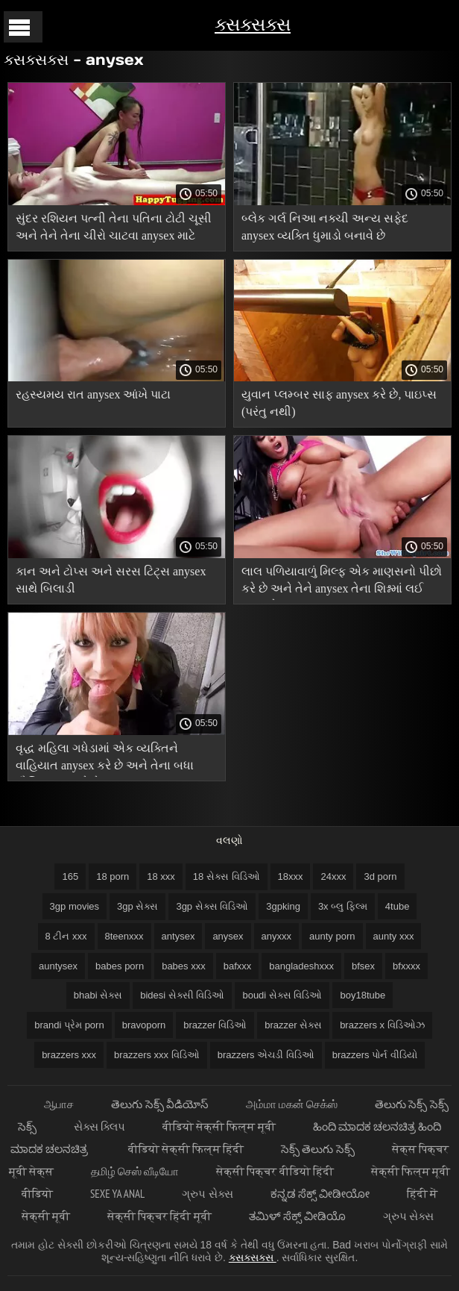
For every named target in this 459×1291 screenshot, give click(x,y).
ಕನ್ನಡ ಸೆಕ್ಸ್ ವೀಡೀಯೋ (320, 1194)
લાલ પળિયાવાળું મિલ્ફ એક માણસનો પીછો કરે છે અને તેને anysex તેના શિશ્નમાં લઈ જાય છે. (341, 582)
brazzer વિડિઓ (215, 1025)
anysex (227, 936)
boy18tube (362, 995)
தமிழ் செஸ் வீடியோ (135, 1171)
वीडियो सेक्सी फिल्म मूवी (219, 1126)
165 (70, 876)
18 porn (112, 876)
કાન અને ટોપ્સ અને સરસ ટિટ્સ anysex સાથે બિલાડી (111, 580)
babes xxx (184, 966)
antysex (178, 936)
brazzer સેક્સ (293, 1025)
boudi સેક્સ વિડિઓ (282, 995)
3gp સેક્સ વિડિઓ (212, 906)
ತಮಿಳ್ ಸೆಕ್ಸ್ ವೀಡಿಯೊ (297, 1216)
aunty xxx (393, 936)
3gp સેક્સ (137, 906)
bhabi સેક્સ (98, 995)
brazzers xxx (69, 1054)
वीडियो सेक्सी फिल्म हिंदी (186, 1149)
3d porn (380, 876)
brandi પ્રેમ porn (69, 1025)
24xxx (333, 876)
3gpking (283, 906)
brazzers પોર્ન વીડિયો (374, 1054)
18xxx (290, 876)
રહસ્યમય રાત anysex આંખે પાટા (93, 394)
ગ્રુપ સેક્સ (207, 1194)
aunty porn (332, 936)
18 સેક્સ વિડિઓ (226, 876)
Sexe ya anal (117, 1194)
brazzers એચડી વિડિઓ (266, 1054)
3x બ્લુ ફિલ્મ (342, 906)
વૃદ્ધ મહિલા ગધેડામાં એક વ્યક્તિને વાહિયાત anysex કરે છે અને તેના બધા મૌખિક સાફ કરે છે (105, 759)
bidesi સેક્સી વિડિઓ (182, 995)
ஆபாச (59, 1104)
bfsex (363, 966)
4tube (397, 906)
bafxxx (238, 966)
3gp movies (74, 906)
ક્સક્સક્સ (253, 24)
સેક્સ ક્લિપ (99, 1126)
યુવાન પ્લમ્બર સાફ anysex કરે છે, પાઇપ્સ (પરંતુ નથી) (339, 403)
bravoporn (144, 1025)
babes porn (119, 966)
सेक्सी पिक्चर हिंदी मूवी (159, 1216)
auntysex (58, 966)
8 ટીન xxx (66, 936)
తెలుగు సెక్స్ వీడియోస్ (159, 1104)
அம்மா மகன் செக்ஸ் (292, 1104)
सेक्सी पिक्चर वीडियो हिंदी (275, 1171)
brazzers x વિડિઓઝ (382, 1025)
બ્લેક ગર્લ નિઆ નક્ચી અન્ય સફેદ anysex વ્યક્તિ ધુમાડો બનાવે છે (324, 227)
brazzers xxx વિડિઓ (157, 1054)
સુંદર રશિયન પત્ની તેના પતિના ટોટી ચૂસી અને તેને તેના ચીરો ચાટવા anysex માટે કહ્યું (114, 229)
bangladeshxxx (301, 966)
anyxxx (276, 936)
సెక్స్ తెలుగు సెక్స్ (317, 1149)
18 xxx (161, 876)
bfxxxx (406, 966)
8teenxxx (124, 936)
